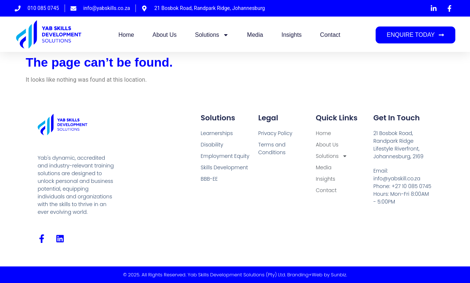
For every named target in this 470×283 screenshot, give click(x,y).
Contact (330, 35)
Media (255, 35)
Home (126, 35)
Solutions (212, 35)
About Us (164, 35)
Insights (291, 35)
